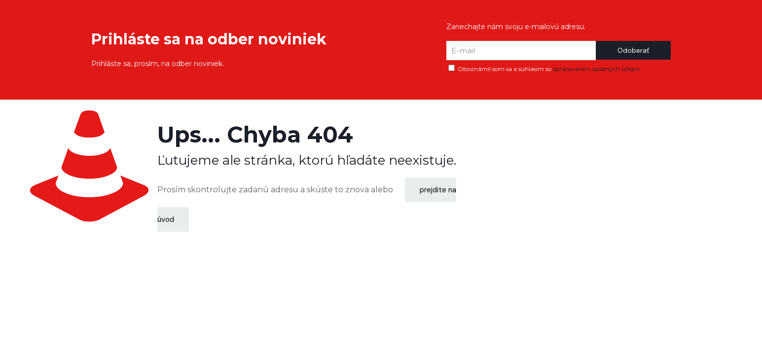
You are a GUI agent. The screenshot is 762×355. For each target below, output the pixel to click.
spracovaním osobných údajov (596, 68)
